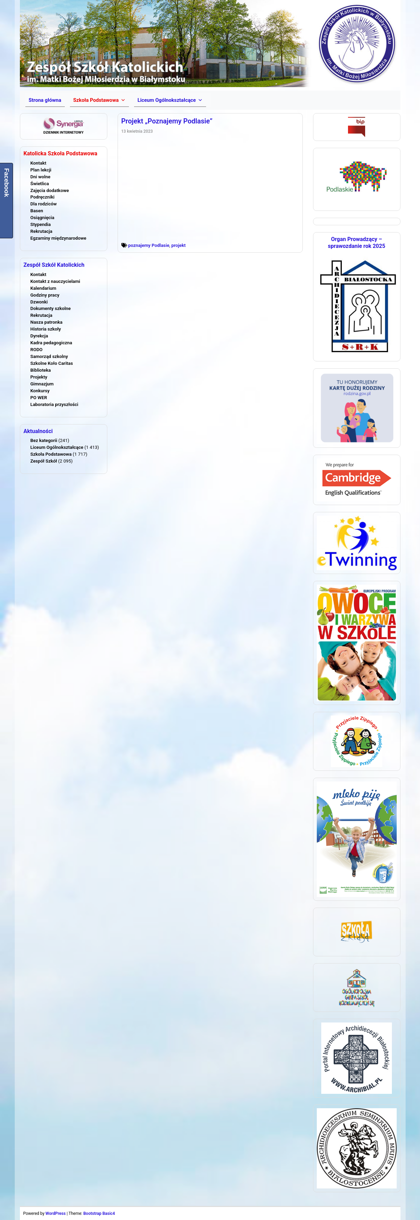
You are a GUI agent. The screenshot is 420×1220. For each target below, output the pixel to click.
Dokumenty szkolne (51, 308)
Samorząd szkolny (49, 356)
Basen (37, 210)
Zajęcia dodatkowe (50, 190)
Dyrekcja (39, 335)
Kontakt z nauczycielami (55, 281)
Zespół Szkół (44, 461)
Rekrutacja (41, 231)
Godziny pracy (45, 295)
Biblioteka (41, 370)
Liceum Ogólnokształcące (57, 447)
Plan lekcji (41, 169)
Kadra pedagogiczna (51, 342)
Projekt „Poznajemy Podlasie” (167, 121)
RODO (37, 349)
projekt (178, 245)
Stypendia (41, 224)
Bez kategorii (44, 440)
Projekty (39, 377)
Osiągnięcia (43, 217)
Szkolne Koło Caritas (52, 363)
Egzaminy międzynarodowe (58, 238)
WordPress (56, 1213)
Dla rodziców (44, 203)
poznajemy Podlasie (148, 245)
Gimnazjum (42, 383)
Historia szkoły (46, 329)
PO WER (39, 397)
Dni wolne (40, 176)
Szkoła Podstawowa (51, 454)
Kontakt (38, 163)
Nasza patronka (47, 322)
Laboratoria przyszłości (55, 404)
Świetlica (40, 183)
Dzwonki (39, 301)
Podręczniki (43, 197)
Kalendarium (44, 288)
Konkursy (40, 390)
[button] (99, 100)
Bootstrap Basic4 (99, 1213)
